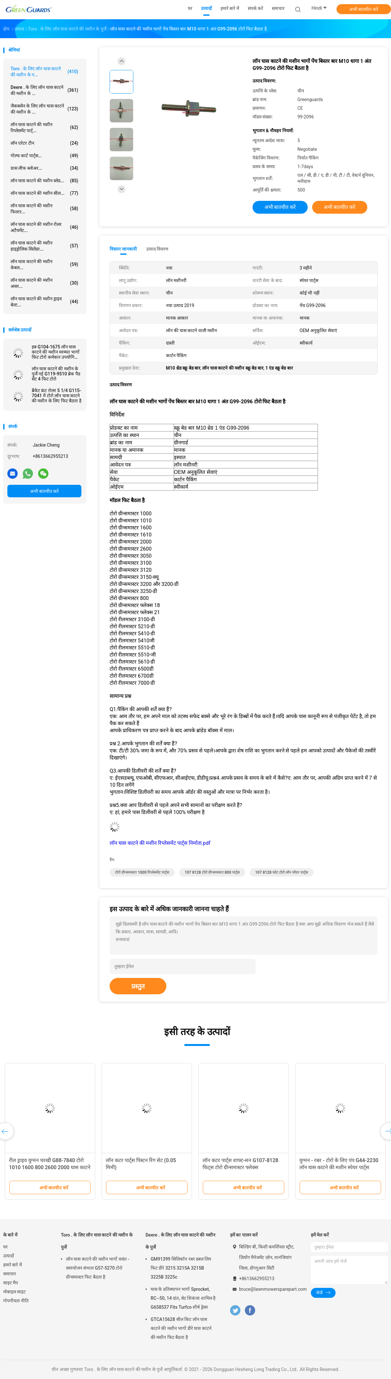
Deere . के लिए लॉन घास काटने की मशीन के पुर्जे (180, 1241)
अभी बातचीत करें (363, 9)
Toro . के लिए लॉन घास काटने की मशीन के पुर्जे (97, 1241)
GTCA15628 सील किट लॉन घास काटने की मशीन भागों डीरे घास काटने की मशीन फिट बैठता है (181, 1328)
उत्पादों (8, 1255)
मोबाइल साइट (14, 1291)
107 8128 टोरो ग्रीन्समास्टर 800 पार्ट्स (212, 872)
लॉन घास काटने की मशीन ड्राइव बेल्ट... (44, 301)
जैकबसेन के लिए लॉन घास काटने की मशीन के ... (44, 109)
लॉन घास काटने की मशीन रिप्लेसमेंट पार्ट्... (44, 127)
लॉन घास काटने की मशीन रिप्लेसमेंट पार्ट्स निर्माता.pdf (160, 843)
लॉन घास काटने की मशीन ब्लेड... (44, 180)
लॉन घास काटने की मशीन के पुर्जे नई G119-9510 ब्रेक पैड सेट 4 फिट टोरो (56, 373)
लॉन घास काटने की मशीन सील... (44, 193)
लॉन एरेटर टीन (44, 143)
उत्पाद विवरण (157, 249)
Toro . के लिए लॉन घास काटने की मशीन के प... (44, 71)
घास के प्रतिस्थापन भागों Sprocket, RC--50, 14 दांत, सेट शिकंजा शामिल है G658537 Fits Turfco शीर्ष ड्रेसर (183, 1298)
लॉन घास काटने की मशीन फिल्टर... (44, 208)
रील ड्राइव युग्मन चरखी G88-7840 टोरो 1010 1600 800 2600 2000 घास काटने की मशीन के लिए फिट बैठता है (49, 1167)
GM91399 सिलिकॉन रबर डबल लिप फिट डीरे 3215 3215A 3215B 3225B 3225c (181, 1268)
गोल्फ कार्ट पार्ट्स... (44, 155)
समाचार (9, 1273)
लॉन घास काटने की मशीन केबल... (44, 264)
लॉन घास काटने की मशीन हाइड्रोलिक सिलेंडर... (44, 246)
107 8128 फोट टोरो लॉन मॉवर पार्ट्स (281, 872)
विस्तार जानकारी (123, 249)
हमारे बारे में (12, 1264)
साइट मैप (10, 1282)
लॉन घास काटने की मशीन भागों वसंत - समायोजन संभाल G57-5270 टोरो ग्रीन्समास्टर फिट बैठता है (97, 1268)
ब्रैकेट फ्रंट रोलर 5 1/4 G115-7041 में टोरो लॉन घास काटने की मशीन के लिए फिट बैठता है (56, 395)
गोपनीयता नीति (16, 1300)
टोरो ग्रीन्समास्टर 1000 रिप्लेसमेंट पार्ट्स (142, 872)
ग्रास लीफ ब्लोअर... (44, 168)
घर (5, 1246)
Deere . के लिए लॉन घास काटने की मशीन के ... (44, 90)
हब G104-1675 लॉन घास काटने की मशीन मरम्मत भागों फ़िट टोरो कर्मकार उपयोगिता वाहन (55, 352)
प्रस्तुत (138, 986)
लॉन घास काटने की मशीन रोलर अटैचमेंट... (44, 227)
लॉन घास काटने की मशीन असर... (44, 283)
